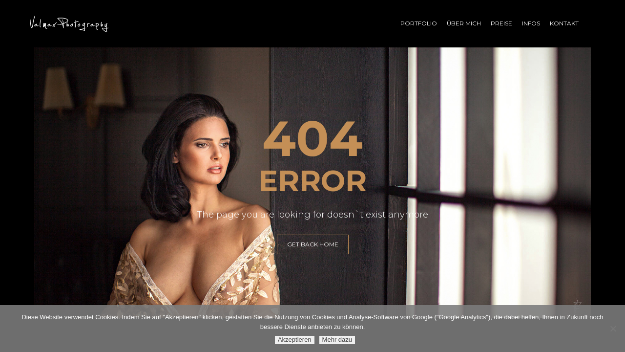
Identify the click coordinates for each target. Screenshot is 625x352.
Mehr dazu (337, 339)
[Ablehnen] (613, 328)
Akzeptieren (295, 339)
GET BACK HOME (312, 244)
